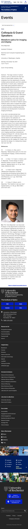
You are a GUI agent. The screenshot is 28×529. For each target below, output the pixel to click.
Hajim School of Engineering (8, 377)
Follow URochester (21, 467)
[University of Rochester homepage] (6, 2)
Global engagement (6, 416)
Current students (5, 331)
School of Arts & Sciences (7, 375)
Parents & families (5, 334)
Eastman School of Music (7, 379)
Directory (3, 352)
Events (4, 437)
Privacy (14, 515)
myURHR (3, 361)
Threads (8, 466)
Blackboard (4, 347)
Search (2, 508)
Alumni (3, 338)
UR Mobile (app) (5, 365)
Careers (7, 308)
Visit (18, 2)
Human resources (5, 354)
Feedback (8, 515)
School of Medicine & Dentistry (8, 381)
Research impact (5, 420)
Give (21, 2)
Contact (3, 350)
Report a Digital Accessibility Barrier (17, 285)
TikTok (18, 462)
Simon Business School (7, 386)
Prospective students (6, 329)
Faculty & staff (4, 336)
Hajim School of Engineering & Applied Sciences (9, 7)
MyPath (3, 359)
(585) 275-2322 (8, 320)
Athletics (4, 440)
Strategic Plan (4, 422)
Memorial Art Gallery (6, 402)
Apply (15, 2)
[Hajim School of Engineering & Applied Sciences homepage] (12, 293)
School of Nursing (5, 384)
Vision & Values (5, 425)
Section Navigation (8, 25)
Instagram (8, 464)
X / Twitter (8, 462)
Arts (3, 442)
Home (2, 29)
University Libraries (6, 400)
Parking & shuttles (5, 363)
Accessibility (4, 411)
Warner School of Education (8, 388)
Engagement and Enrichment (8, 413)
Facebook (8, 460)
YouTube (19, 460)
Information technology (7, 356)
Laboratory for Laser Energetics (9, 390)
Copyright (19, 515)
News (3, 434)
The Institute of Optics (9, 10)
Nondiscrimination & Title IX (8, 418)
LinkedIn (19, 464)
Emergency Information (14, 518)
